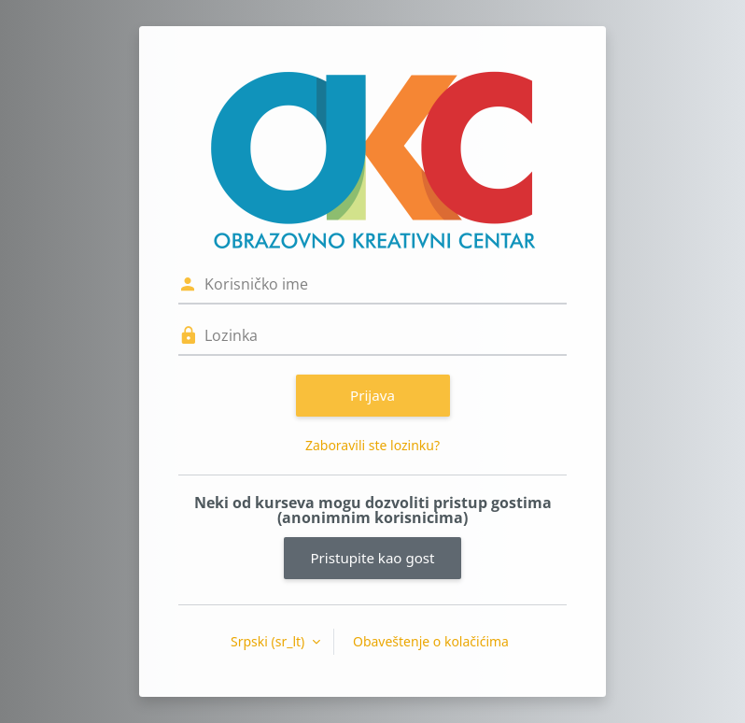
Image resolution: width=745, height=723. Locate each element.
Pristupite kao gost (372, 557)
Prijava (372, 395)
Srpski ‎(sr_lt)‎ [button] (269, 641)
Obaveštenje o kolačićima (431, 641)
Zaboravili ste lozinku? (372, 445)
